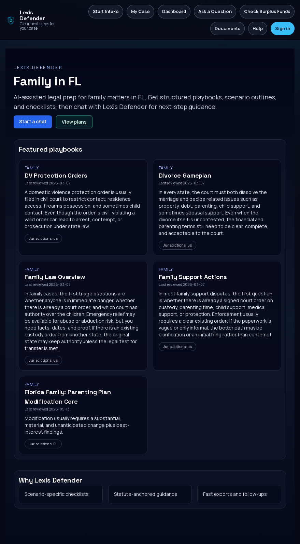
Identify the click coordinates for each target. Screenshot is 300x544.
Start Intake (106, 11)
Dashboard (174, 11)
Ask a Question (215, 11)
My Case (140, 11)
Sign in (282, 28)
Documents (227, 28)
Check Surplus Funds (267, 11)
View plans (74, 121)
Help (258, 28)
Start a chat (32, 121)
